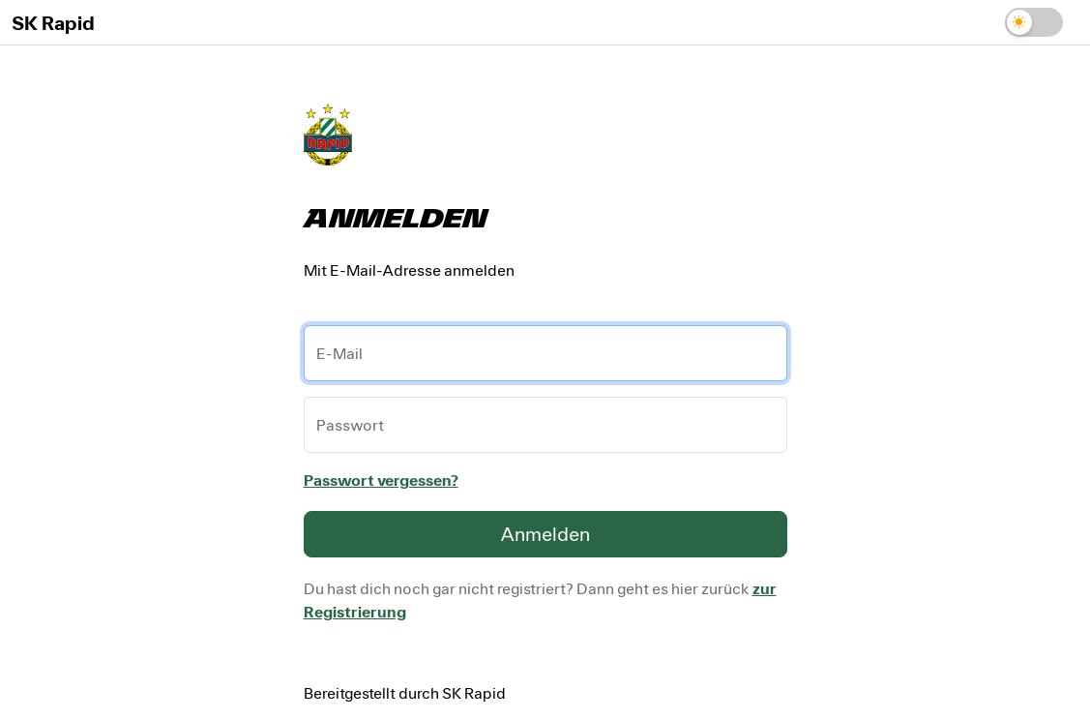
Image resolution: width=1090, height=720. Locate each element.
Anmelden (545, 534)
